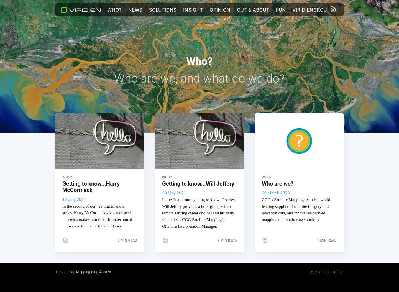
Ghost (339, 272)
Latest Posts (318, 272)
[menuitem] (114, 10)
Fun (281, 10)
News (135, 10)
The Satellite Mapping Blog (76, 272)
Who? (114, 10)
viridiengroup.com (317, 10)
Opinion (220, 10)
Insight (193, 10)
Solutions (163, 10)
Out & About (253, 10)
